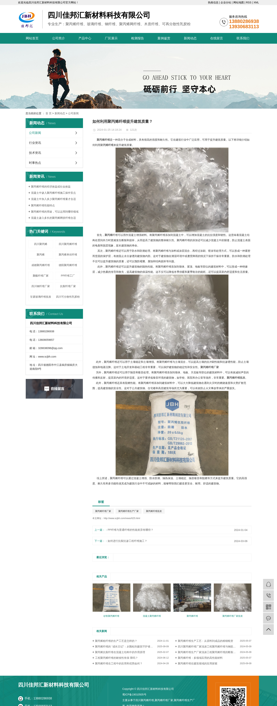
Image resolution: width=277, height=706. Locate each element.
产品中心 (84, 38)
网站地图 (238, 2)
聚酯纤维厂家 (41, 275)
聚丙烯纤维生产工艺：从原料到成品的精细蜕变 (205, 640)
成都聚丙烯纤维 (40, 265)
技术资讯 (35, 152)
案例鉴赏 (164, 38)
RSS (248, 2)
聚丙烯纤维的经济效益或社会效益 (51, 186)
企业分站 (226, 2)
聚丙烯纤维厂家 (103, 511)
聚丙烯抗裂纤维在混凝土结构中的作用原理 (120, 652)
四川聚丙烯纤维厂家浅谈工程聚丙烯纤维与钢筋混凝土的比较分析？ (214, 646)
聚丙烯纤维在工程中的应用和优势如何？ (118, 663)
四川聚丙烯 (40, 243)
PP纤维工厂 (68, 275)
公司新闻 (73, 113)
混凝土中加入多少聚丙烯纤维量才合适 (53, 199)
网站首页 (32, 38)
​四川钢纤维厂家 (40, 286)
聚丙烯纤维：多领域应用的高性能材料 (200, 657)
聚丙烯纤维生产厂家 (128, 511)
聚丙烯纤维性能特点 (43, 205)
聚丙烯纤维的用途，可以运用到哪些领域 (54, 211)
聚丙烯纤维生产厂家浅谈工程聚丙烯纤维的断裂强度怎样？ (212, 652)
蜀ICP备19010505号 (134, 694)
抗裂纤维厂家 (68, 286)
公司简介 (58, 38)
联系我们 (243, 38)
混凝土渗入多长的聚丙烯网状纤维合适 (53, 217)
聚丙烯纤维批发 (154, 511)
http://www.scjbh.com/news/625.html (122, 518)
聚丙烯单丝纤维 (68, 254)
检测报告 (137, 38)
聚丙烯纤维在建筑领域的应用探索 (197, 663)
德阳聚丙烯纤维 (68, 265)
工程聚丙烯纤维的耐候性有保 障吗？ (116, 657)
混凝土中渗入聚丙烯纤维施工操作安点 (53, 192)
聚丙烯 (41, 254)
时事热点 (35, 162)
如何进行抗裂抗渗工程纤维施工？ (127, 540)
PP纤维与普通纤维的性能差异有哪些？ (130, 529)
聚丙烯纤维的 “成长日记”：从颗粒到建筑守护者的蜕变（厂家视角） (132, 646)
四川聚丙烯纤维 (68, 243)
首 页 (49, 113)
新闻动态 (190, 38)
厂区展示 (111, 38)
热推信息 (213, 2)
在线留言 (216, 38)
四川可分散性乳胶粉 (68, 296)
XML (256, 2)
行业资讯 (35, 142)
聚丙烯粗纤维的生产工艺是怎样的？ (116, 640)
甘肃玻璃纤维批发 (40, 296)
